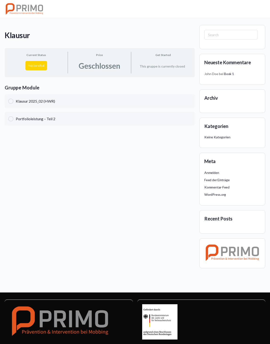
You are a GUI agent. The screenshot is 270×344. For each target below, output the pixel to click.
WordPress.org (215, 194)
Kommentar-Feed (217, 187)
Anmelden (211, 173)
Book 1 (229, 74)
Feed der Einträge (217, 180)
